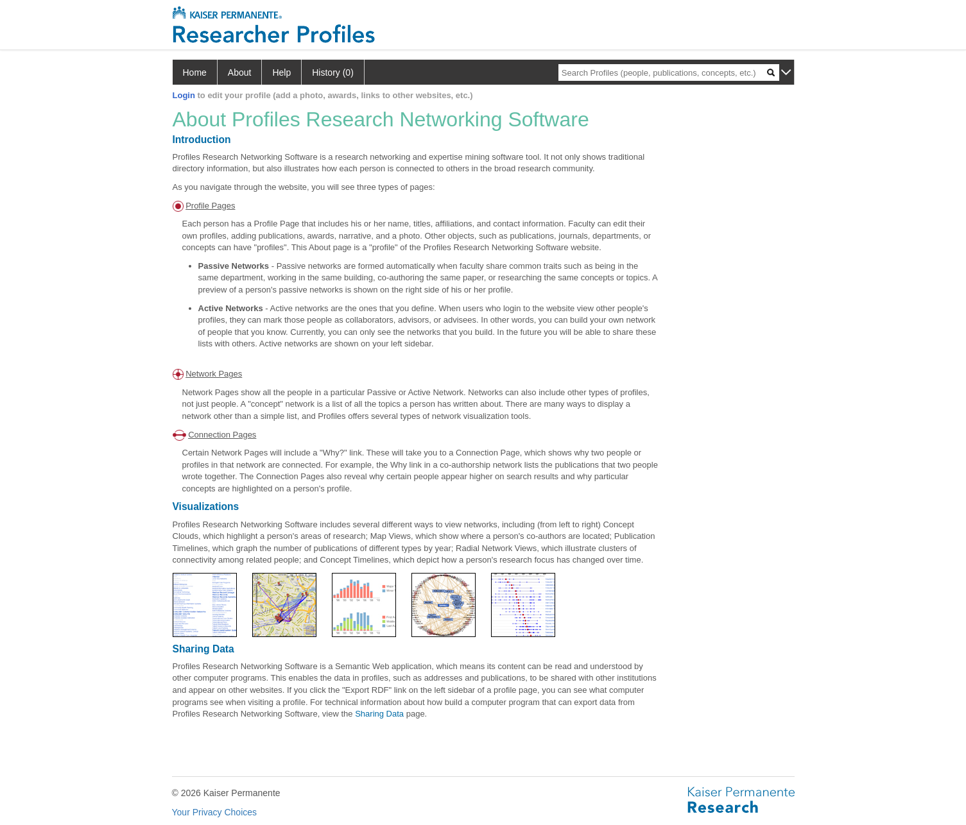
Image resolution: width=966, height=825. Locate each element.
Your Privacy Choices (214, 812)
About (240, 72)
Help (281, 72)
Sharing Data (379, 714)
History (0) (333, 72)
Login (184, 95)
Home (195, 72)
